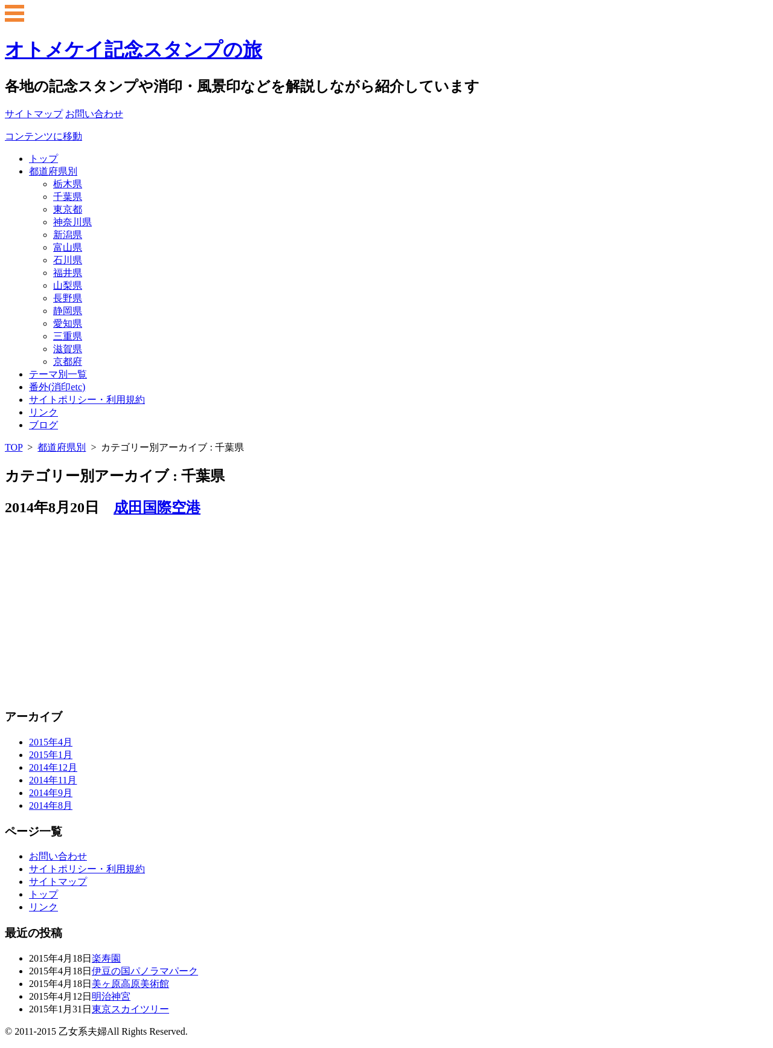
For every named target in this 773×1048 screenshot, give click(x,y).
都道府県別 (53, 171)
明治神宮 (111, 996)
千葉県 (67, 196)
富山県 (67, 247)
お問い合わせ (58, 856)
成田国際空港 (157, 507)
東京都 (67, 209)
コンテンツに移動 (43, 136)
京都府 (67, 361)
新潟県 (67, 235)
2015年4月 (50, 742)
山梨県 (67, 285)
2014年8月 (50, 805)
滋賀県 (67, 349)
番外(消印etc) (57, 387)
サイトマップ (58, 881)
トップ (43, 158)
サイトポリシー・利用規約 (87, 399)
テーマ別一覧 (58, 374)
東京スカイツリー (130, 1009)
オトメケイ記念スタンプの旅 (133, 49)
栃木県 (67, 184)
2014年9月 (50, 793)
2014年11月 (53, 780)
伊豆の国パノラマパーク (145, 971)
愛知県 (67, 323)
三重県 (67, 336)
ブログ (43, 425)
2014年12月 (53, 767)
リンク (43, 412)
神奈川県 (72, 222)
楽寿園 (106, 958)
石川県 (67, 260)
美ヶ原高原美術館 (130, 984)
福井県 (67, 273)
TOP (13, 447)
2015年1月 (50, 755)
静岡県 (67, 311)
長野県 (67, 298)
